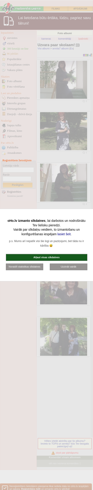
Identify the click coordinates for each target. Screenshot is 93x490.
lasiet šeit (64, 234)
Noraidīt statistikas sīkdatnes (24, 266)
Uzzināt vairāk (68, 266)
